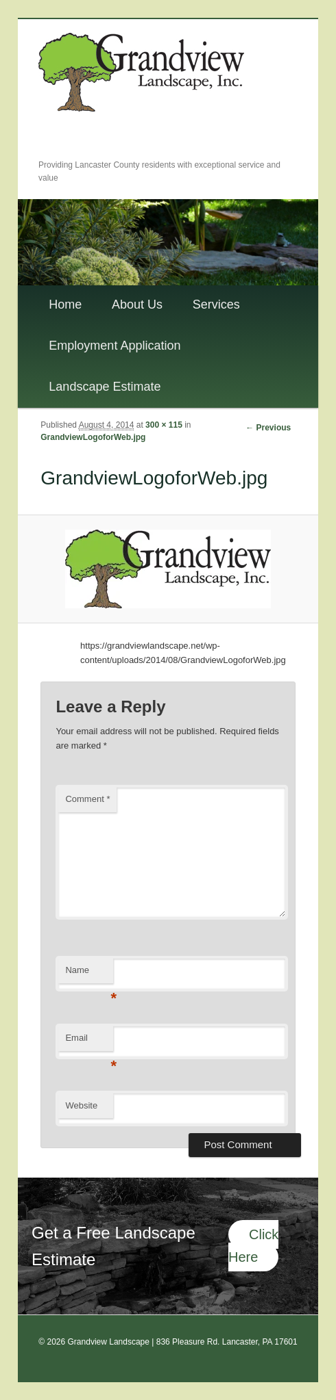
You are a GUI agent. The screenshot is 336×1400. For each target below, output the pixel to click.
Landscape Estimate (104, 386)
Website (81, 1105)
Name (89, 974)
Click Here (253, 1246)
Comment (87, 799)
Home (65, 304)
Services (216, 304)
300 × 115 (163, 425)
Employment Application (114, 345)
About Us (137, 304)
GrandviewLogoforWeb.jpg (92, 437)
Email (89, 1042)
